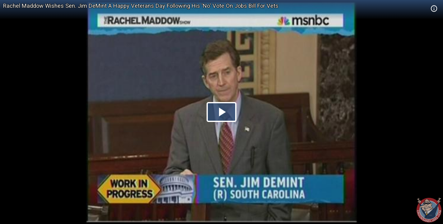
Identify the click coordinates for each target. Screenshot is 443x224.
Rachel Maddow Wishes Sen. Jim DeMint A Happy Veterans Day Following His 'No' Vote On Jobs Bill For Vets (140, 5)
